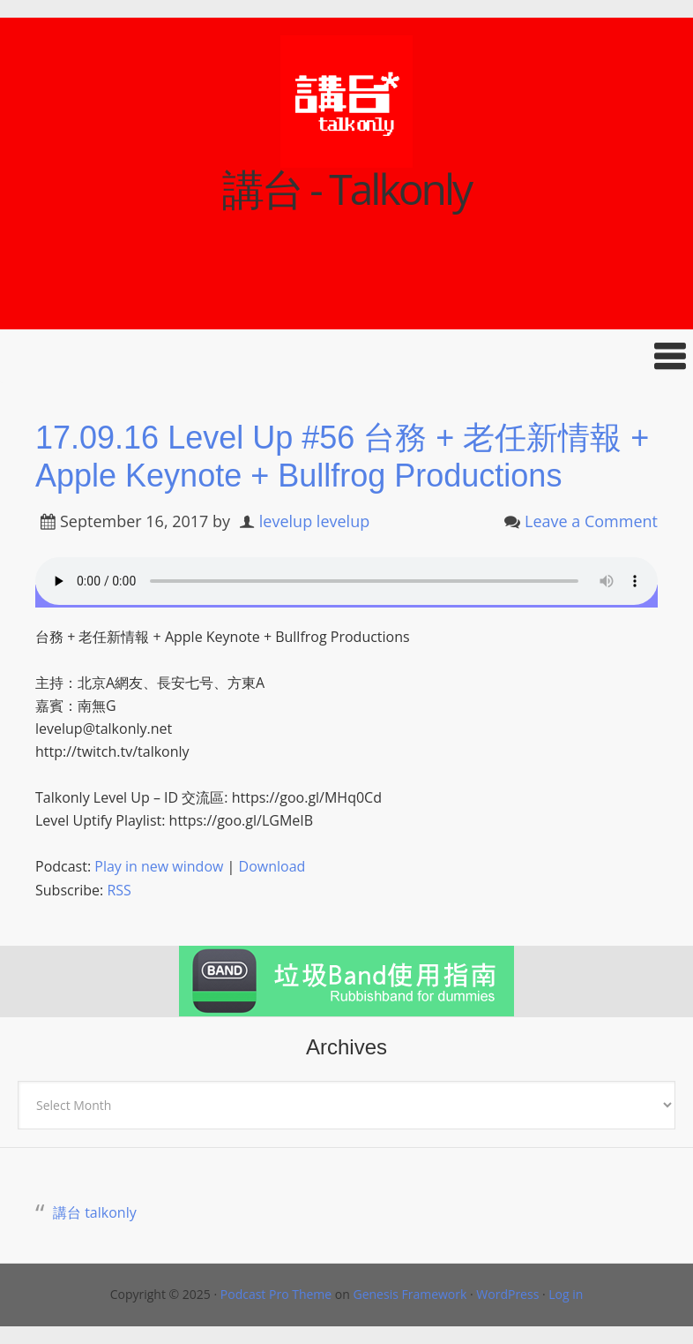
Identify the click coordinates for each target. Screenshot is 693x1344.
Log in (565, 1294)
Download (272, 866)
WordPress (507, 1294)
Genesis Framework (409, 1294)
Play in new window (158, 866)
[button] (346, 356)
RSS (118, 890)
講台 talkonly (95, 1212)
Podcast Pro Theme (276, 1294)
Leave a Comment (591, 521)
